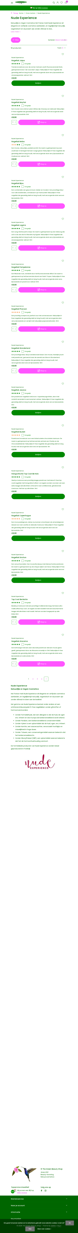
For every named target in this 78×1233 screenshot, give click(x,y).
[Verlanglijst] (61, 2)
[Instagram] (45, 1191)
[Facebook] (41, 1191)
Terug (14, 13)
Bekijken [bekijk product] (38, 83)
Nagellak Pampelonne (20, 268)
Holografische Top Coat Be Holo (25, 475)
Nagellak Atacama (19, 643)
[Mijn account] (58, 2)
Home (22, 13)
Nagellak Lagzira (18, 226)
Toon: (59, 48)
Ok (70, 1223)
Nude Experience (17, 58)
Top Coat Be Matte (19, 601)
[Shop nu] (41, 122)
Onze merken (31, 13)
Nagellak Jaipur (18, 61)
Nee (30, 1229)
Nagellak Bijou (17, 184)
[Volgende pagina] (46, 680)
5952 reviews (43, 8)
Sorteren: (51, 40)
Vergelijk (26, 64)
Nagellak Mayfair (18, 103)
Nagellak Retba (18, 142)
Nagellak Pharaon (19, 310)
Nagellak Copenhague (21, 517)
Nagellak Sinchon (18, 559)
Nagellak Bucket (18, 433)
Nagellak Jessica (18, 391)
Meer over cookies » (44, 1229)
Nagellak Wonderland (20, 349)
